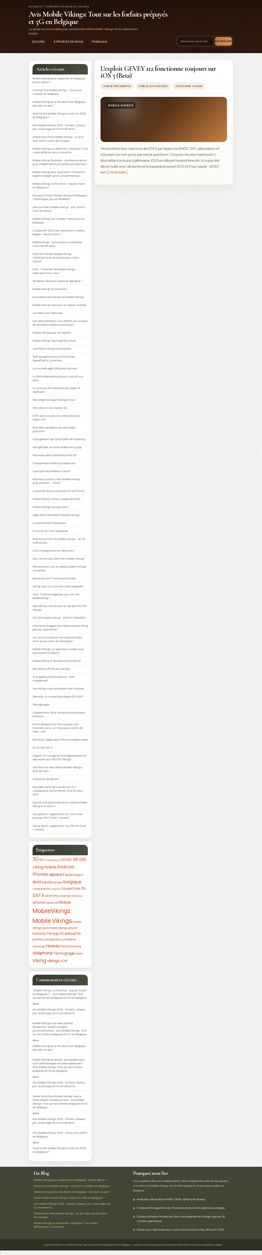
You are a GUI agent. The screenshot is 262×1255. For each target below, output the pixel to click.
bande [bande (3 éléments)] (47, 882)
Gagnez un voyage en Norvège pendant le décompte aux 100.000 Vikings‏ (59, 757)
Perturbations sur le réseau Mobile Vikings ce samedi (59, 568)
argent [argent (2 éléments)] (78, 875)
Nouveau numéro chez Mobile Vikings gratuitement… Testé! (56, 481)
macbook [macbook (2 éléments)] (51, 903)
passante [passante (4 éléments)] (73, 933)
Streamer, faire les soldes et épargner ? (58, 281)
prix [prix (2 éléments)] (60, 939)
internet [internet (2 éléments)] (65, 896)
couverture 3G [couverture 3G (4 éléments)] (73, 888)
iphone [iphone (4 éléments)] (39, 902)
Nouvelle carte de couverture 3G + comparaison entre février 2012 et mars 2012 (58, 790)
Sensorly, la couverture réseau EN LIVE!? (58, 696)
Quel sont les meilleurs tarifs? (51, 471)
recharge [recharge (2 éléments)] (39, 946)
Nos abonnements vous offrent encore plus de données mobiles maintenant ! (60, 322)
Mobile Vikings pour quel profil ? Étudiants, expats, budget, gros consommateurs (59, 173)
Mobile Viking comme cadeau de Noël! (56, 499)
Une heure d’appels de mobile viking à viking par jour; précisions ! (60, 627)
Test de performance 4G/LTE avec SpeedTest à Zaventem (54, 358)
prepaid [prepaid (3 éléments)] (51, 939)
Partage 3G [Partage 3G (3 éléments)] (55, 933)
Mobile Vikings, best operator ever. (54, 340)
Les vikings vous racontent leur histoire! (58, 688)
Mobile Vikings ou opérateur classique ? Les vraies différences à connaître (60, 150)
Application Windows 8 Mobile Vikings (56, 515)
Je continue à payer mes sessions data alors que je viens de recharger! (57, 639)
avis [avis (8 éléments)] (37, 881)
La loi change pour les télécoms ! (53, 550)
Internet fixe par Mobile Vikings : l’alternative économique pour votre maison (56, 257)
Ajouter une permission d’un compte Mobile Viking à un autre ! (60, 804)
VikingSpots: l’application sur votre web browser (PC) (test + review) (57, 816)
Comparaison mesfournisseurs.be (54, 463)
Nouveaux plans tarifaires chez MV (55, 455)
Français (99, 42)
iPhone (197, 86)
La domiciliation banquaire (49, 523)
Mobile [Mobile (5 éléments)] (65, 902)
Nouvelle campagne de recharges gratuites (54, 429)
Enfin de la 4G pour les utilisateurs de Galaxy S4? (56, 417)
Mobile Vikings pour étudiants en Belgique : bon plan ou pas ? (60, 103)
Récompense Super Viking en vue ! (54, 400)
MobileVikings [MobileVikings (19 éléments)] (51, 911)
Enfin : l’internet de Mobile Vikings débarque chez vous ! (54, 271)
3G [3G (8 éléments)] (35, 859)
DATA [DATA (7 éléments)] (38, 895)
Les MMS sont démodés (48, 313)
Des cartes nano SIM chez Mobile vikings (58, 558)
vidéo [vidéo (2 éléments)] (79, 953)
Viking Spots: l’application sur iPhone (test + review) (59, 827)
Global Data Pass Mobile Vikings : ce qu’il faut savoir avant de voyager (58, 138)
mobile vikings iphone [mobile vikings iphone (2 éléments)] (63, 928)
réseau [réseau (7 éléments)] (53, 946)
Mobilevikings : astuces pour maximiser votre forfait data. (57, 244)
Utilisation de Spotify (46, 779)
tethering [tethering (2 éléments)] (74, 946)
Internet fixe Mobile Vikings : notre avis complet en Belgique (57, 92)
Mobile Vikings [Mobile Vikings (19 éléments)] (52, 920)
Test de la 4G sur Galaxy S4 (50, 408)
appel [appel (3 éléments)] (69, 874)
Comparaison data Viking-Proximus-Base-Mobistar (59, 714)
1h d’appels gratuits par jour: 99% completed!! (54, 678)
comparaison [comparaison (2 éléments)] (41, 889)
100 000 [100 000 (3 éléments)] (66, 859)
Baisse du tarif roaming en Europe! (54, 578)
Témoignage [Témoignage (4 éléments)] (64, 953)
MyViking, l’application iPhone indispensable (60, 739)
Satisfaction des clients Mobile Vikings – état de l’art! (58, 769)
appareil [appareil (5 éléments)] (56, 874)
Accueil (38, 42)
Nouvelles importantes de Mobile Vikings (58, 297)
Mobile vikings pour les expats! (52, 332)
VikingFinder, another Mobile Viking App (57, 447)
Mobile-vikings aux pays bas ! (51, 507)
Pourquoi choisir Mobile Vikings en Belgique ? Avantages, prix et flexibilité (60, 197)
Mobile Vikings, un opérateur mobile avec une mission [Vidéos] (58, 651)
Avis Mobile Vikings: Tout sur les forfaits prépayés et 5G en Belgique (98, 18)
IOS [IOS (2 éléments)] (74, 896)
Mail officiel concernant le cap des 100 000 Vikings (60, 607)
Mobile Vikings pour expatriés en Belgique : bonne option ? (59, 80)
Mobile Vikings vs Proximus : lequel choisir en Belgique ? (59, 185)
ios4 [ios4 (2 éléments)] (79, 896)
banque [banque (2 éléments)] (57, 882)
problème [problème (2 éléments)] (69, 939)
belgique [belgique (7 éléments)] (72, 882)
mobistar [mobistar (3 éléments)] (39, 933)
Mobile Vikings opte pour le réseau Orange (59, 305)
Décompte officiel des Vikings (51, 669)
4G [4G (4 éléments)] (41, 859)
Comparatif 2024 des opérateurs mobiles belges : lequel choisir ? (59, 232)
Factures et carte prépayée (50, 531)
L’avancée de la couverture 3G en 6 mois (58, 491)
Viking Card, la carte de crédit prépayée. (58, 586)
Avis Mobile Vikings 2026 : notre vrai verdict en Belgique (60, 1134)
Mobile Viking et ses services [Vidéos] (57, 661)
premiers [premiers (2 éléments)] (39, 939)
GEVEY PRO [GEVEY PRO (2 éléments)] (52, 896)
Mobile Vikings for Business (50, 289)
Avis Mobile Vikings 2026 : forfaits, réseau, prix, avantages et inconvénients (59, 127)
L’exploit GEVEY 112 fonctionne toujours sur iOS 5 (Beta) (158, 72)
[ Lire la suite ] (116, 172)
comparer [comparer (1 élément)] (55, 888)
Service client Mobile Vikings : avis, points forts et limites (59, 209)
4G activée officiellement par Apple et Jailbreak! (56, 390)
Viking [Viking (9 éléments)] (39, 960)
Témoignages (41, 704)
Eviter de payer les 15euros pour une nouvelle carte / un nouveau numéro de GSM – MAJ (58, 727)
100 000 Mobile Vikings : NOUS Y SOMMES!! (59, 617)
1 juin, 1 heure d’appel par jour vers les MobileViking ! (56, 596)
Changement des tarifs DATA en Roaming (59, 439)
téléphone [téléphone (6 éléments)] (43, 953)
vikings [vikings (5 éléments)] (53, 960)
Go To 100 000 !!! (43, 747)
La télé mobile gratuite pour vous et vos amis (58, 378)
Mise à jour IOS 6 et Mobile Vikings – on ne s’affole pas (59, 540)
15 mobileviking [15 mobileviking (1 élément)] (52, 860)
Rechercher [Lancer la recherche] (223, 41)
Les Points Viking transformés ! (52, 348)
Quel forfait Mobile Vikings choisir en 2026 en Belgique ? (59, 115)
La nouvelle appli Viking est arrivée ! (55, 368)
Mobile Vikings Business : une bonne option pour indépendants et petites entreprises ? (60, 162)
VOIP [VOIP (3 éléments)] (64, 961)
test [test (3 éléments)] (64, 946)
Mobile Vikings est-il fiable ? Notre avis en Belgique (59, 220)
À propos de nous (69, 42)
